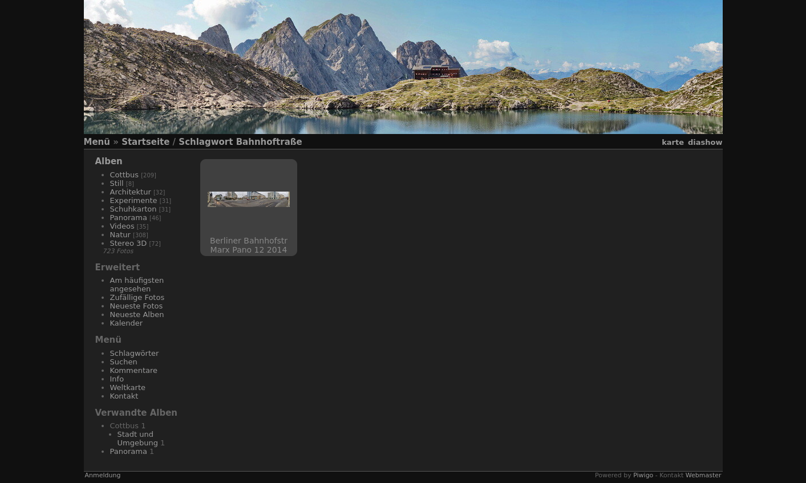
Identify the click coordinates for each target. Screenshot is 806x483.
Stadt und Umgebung (138, 438)
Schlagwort (206, 142)
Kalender (126, 323)
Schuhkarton (133, 209)
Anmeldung (103, 475)
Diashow (705, 142)
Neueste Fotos (136, 306)
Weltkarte (128, 387)
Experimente (133, 200)
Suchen (123, 362)
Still (117, 183)
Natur (120, 234)
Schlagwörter (134, 353)
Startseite (145, 142)
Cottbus (124, 175)
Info (117, 379)
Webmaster (704, 475)
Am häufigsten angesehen (137, 284)
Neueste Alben (137, 314)
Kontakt (124, 396)
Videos (122, 226)
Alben (109, 161)
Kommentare (134, 370)
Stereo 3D (128, 243)
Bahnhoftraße (269, 142)
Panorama (128, 217)
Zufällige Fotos (137, 297)
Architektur (130, 192)
